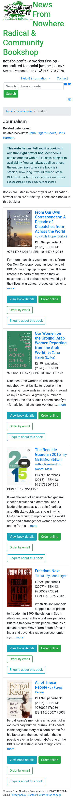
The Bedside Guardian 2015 (51, 459)
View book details (22, 299)
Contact (62, 78)
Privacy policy (18, 794)
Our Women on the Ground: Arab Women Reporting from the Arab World (51, 345)
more (10, 288)
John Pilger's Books (42, 133)
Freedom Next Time (51, 573)
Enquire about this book (26, 320)
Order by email (20, 310)
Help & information (34, 78)
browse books (25, 111)
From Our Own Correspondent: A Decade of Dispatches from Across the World (51, 224)
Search (11, 94)
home (9, 111)
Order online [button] (49, 299)
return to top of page (49, 794)
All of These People (49, 687)
